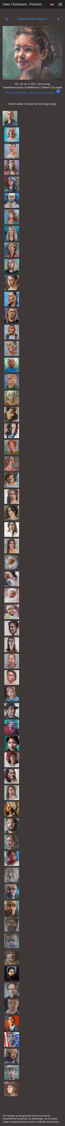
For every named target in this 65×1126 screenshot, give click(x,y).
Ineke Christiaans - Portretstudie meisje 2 (25, 4)
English (52, 4)
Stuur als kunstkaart (33, 92)
